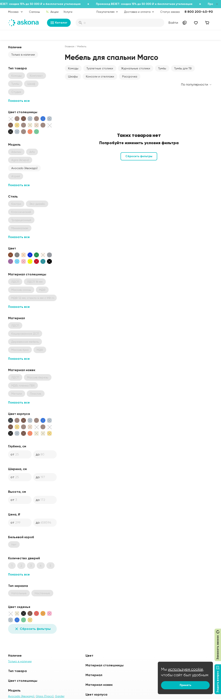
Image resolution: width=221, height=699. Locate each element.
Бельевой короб (21, 537)
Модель (14, 144)
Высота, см (17, 492)
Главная (69, 46)
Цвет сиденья (19, 607)
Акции (52, 11)
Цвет (12, 248)
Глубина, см (17, 446)
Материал (16, 318)
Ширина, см (17, 469)
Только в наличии (23, 54)
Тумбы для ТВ (183, 68)
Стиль (13, 196)
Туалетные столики (99, 68)
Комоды (73, 68)
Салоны (34, 11)
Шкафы (73, 76)
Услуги (67, 11)
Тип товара (17, 68)
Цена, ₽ (14, 514)
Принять (185, 685)
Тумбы (162, 68)
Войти (173, 23)
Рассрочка (129, 76)
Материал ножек (21, 370)
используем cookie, (186, 669)
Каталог (58, 23)
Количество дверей (24, 558)
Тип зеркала (18, 586)
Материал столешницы (27, 274)
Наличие (15, 47)
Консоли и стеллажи (100, 76)
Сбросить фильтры (32, 628)
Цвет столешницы (22, 112)
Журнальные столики (135, 68)
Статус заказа (170, 11)
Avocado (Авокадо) (24, 168)
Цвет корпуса (19, 414)
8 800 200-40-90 (199, 12)
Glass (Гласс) (44, 696)
